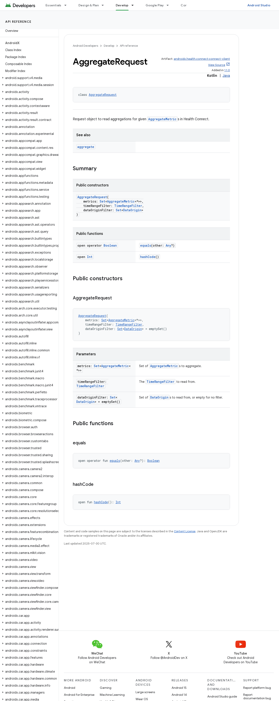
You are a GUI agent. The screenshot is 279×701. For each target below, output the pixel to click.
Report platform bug (257, 688)
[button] (28, 77)
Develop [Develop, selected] (122, 5)
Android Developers (85, 46)
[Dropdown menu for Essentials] (67, 5)
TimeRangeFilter (128, 206)
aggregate (85, 147)
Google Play (155, 5)
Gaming (105, 688)
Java (226, 76)
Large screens (145, 692)
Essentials (53, 5)
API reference (18, 22)
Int (89, 257)
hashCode (147, 257)
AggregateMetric (162, 119)
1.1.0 (227, 70)
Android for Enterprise (79, 695)
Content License (185, 531)
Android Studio (258, 5)
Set (102, 201)
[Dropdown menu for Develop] (134, 5)
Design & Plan (88, 5)
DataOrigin (132, 210)
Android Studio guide (222, 696)
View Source (216, 65)
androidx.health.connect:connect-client (202, 59)
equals (145, 245)
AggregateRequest (103, 95)
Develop (109, 46)
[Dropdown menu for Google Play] (169, 5)
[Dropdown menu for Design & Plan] (105, 5)
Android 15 (179, 688)
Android (69, 688)
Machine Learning (112, 695)
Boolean (110, 245)
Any (168, 245)
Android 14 (179, 695)
